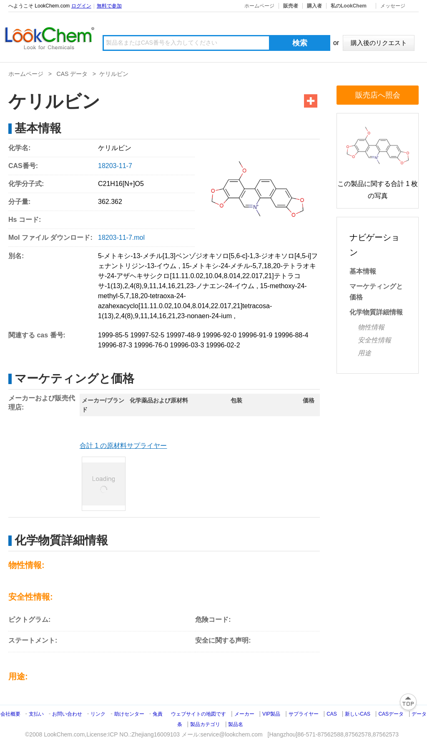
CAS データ (72, 73)
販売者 (290, 6)
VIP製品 (271, 714)
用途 (364, 353)
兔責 (158, 714)
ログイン (81, 6)
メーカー (244, 714)
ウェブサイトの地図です (198, 714)
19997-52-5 (147, 335)
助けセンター (129, 714)
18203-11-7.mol (121, 237)
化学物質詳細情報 (376, 312)
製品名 (235, 724)
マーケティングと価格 (376, 292)
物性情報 (371, 327)
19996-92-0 (219, 335)
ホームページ (259, 6)
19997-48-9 (183, 335)
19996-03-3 (187, 345)
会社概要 (10, 714)
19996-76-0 (151, 345)
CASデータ (391, 714)
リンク (97, 714)
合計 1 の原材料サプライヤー (123, 445)
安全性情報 (374, 340)
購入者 (314, 6)
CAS (332, 714)
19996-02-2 (223, 345)
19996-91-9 (255, 335)
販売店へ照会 (377, 95)
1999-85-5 (113, 335)
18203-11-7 (115, 165)
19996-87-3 (115, 345)
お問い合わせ (67, 714)
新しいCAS (357, 714)
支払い (36, 714)
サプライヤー (304, 714)
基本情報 (362, 271)
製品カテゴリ (205, 724)
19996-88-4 (291, 335)
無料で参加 (109, 6)
